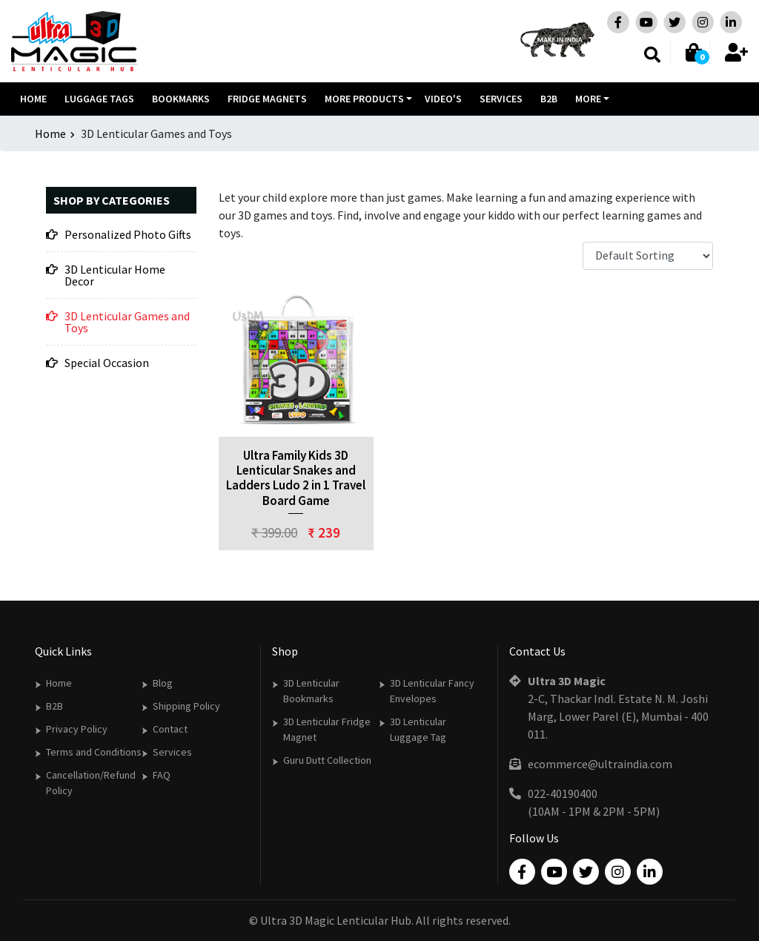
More (588, 98)
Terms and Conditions (94, 752)
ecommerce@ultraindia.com (600, 763)
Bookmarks (181, 98)
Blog (163, 683)
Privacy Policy (76, 729)
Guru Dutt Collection (327, 760)
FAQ (161, 775)
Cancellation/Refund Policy (91, 782)
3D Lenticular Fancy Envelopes (432, 690)
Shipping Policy (186, 706)
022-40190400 (562, 793)
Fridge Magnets (267, 98)
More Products (364, 98)
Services (501, 98)
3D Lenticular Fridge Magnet (327, 729)
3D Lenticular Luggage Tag (418, 729)
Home (33, 98)
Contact (170, 729)
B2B (548, 98)
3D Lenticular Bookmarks (311, 690)
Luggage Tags (99, 98)
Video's (443, 98)
